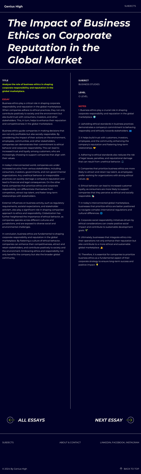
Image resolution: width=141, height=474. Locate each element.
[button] (130, 6)
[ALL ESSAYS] (41, 420)
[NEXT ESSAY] (99, 420)
